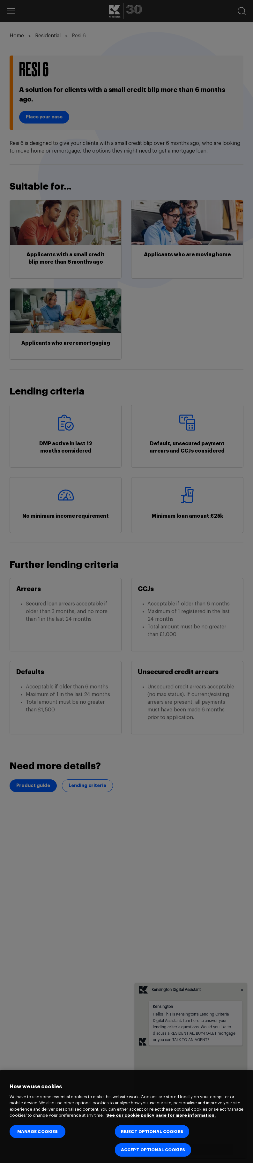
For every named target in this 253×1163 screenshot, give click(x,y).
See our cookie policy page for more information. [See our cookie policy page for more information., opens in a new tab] (161, 1115)
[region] (126, 1116)
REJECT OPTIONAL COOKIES (152, 1131)
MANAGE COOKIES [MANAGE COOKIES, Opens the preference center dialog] (37, 1131)
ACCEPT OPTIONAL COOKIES (153, 1150)
